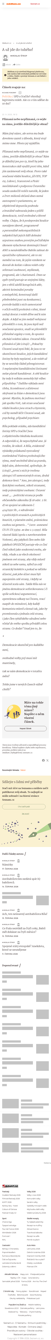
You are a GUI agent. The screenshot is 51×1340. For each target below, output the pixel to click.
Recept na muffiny (34, 1225)
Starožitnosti (34, 1291)
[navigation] (3, 4)
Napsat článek (25, 728)
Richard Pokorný (9, 92)
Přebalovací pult (33, 1298)
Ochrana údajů (35, 1327)
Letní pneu (40, 1308)
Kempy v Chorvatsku (10, 1249)
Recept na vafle (33, 1236)
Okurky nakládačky (17, 1298)
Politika (7, 97)
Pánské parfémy (24, 1315)
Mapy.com (24, 1274)
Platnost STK (32, 1267)
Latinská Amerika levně (11, 1263)
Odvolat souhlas (34, 1330)
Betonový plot (22, 1295)
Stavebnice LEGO (12, 1308)
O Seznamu (20, 1323)
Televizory (23, 1312)
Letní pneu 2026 (33, 1249)
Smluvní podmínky (37, 1323)
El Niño (25, 1285)
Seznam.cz (35, 4)
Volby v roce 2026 (34, 1195)
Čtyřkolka (12, 1295)
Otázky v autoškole (34, 1263)
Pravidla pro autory (16, 1330)
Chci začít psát (24, 807)
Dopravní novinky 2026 (36, 1256)
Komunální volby (33, 1199)
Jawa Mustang (35, 1295)
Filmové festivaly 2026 (11, 1199)
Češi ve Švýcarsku (9, 1259)
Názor (23, 770)
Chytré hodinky (35, 1312)
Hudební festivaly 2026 (11, 1195)
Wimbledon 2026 (9, 1233)
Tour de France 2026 (10, 1229)
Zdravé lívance (32, 1229)
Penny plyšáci (21, 1291)
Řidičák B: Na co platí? (36, 1259)
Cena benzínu (33, 1278)
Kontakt (22, 1327)
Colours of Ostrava (9, 1209)
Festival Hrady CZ (9, 1213)
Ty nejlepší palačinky (35, 1222)
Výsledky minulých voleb (37, 1206)
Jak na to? (25, 814)
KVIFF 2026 (6, 1202)
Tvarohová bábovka (34, 1233)
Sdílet (16, 64)
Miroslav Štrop (18, 56)
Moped (43, 1291)
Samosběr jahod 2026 (11, 1281)
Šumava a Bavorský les (11, 1256)
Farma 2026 (26, 1281)
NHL (4, 1240)
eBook (6, 64)
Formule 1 (6, 1236)
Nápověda (12, 1327)
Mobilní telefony (34, 1305)
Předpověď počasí (37, 1274)
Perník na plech (33, 1240)
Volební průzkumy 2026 (36, 1213)
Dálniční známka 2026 (36, 1252)
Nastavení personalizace (25, 1334)
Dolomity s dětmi (9, 1267)
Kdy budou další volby (35, 1209)
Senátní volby (32, 1202)
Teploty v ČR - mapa (18, 1278)
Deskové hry (13, 1312)
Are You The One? (40, 1281)
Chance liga (7, 1222)
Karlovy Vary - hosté (10, 1206)
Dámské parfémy (27, 1308)
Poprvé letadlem (9, 1252)
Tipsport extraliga (9, 1225)
